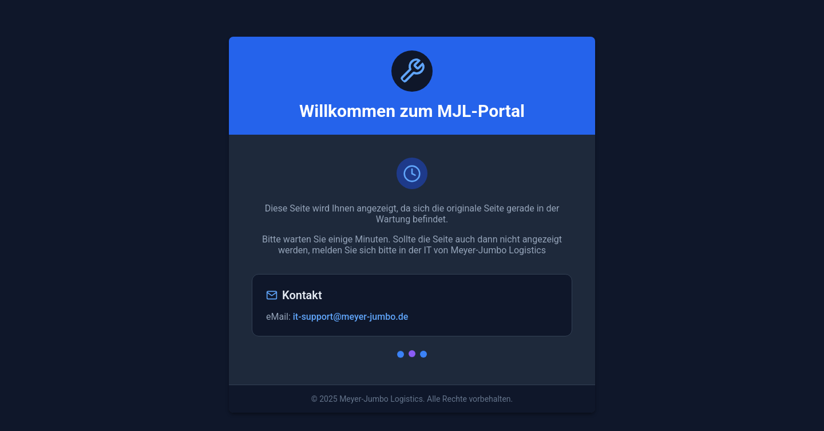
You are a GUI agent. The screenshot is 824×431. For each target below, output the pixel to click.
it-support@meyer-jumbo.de (351, 316)
